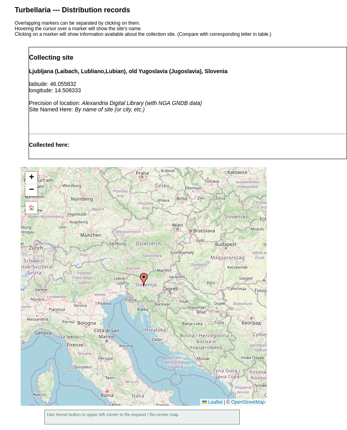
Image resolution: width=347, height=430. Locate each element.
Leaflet (212, 402)
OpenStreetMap (248, 402)
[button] (144, 279)
